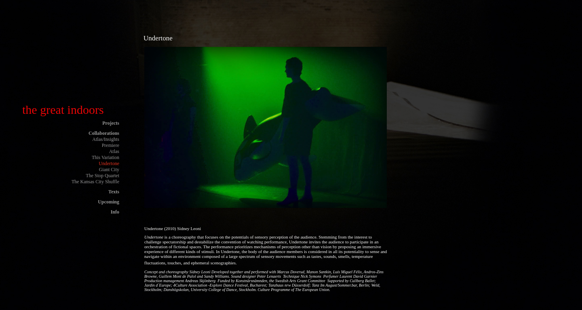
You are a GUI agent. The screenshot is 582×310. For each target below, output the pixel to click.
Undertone (109, 163)
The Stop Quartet (102, 175)
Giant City (109, 169)
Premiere (110, 145)
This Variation (105, 157)
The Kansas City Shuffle (95, 181)
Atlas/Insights (105, 139)
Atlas (114, 151)
